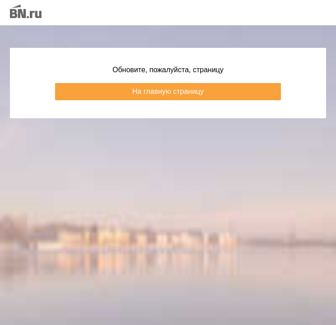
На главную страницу (168, 91)
